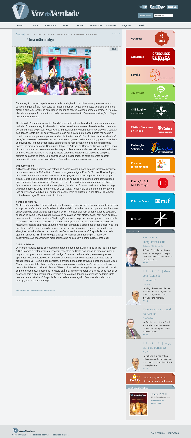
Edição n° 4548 (159, 394)
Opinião (141, 26)
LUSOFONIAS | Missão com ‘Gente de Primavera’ (157, 275)
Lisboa (35, 26)
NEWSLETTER (145, 15)
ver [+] (145, 262)
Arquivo (126, 26)
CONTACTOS (173, 433)
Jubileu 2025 (50, 26)
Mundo (80, 26)
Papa (65, 26)
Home (20, 26)
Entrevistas (96, 26)
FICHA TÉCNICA (158, 433)
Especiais (111, 26)
